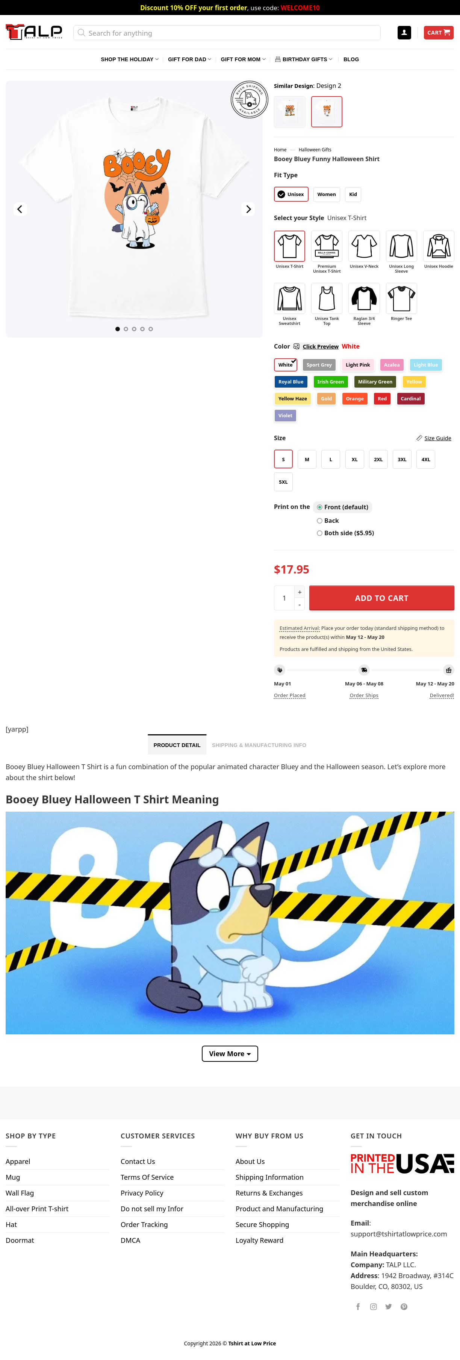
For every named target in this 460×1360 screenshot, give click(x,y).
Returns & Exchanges (269, 1192)
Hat (11, 1224)
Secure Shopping (262, 1224)
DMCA (130, 1240)
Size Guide (438, 438)
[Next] (248, 209)
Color (306, 346)
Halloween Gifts (315, 149)
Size (362, 438)
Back (328, 520)
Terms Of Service (147, 1177)
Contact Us (138, 1161)
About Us (250, 1161)
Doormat (20, 1240)
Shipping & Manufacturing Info (259, 745)
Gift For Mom (243, 59)
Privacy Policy (142, 1192)
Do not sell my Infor (152, 1208)
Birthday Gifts (303, 59)
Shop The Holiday (130, 59)
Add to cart (382, 598)
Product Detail (177, 745)
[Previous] (20, 209)
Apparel (18, 1161)
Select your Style (299, 218)
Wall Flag (20, 1192)
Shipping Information (270, 1177)
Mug (13, 1177)
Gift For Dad (189, 59)
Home (280, 149)
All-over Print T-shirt (37, 1208)
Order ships (364, 695)
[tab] (177, 744)
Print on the (292, 507)
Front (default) (342, 507)
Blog (351, 59)
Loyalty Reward (260, 1240)
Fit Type (286, 175)
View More (226, 1053)
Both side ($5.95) (345, 533)
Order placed (290, 695)
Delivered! (442, 695)
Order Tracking (144, 1224)
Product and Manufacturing (279, 1208)
